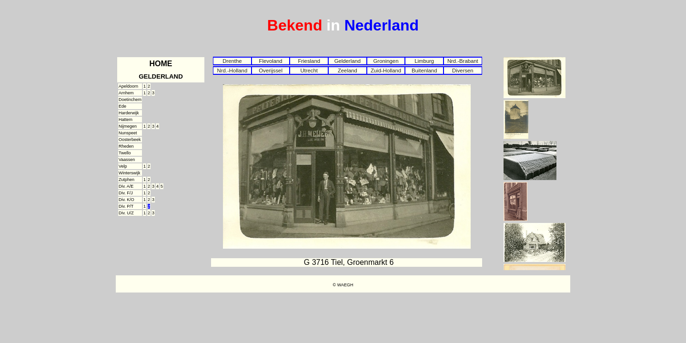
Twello (125, 153)
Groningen (386, 61)
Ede (122, 106)
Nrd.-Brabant (462, 61)
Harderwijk (129, 113)
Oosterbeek (130, 139)
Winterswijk (130, 173)
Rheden (126, 146)
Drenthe (232, 61)
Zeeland (347, 70)
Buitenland (424, 70)
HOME (161, 64)
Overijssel (270, 70)
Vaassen (127, 159)
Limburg (424, 61)
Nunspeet (128, 133)
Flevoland (270, 61)
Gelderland (347, 61)
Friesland (309, 61)
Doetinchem (130, 99)
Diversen (463, 70)
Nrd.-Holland (232, 70)
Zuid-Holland (386, 70)
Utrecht (309, 70)
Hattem (125, 119)
